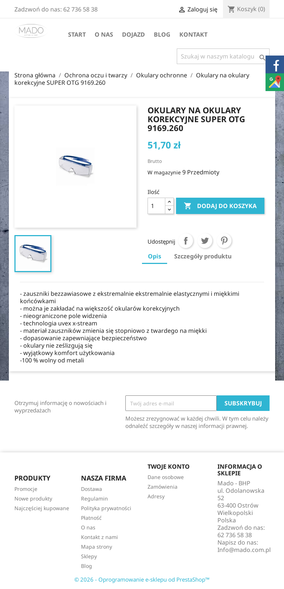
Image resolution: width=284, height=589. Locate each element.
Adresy (156, 496)
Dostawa (91, 488)
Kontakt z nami (99, 537)
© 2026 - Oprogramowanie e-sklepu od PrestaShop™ (142, 579)
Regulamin (94, 498)
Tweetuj (204, 240)
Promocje (25, 488)
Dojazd (133, 34)
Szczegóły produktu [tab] (202, 256)
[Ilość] (156, 206)
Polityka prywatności (106, 508)
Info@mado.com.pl (244, 550)
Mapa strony (96, 546)
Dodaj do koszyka (220, 206)
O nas (104, 34)
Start (77, 34)
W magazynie (164, 172)
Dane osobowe (166, 477)
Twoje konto (169, 466)
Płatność (91, 517)
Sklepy (89, 556)
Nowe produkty (33, 498)
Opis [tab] (154, 256)
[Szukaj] (223, 56)
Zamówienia (163, 486)
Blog (162, 34)
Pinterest (224, 240)
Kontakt (193, 34)
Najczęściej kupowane (41, 508)
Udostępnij (185, 240)
